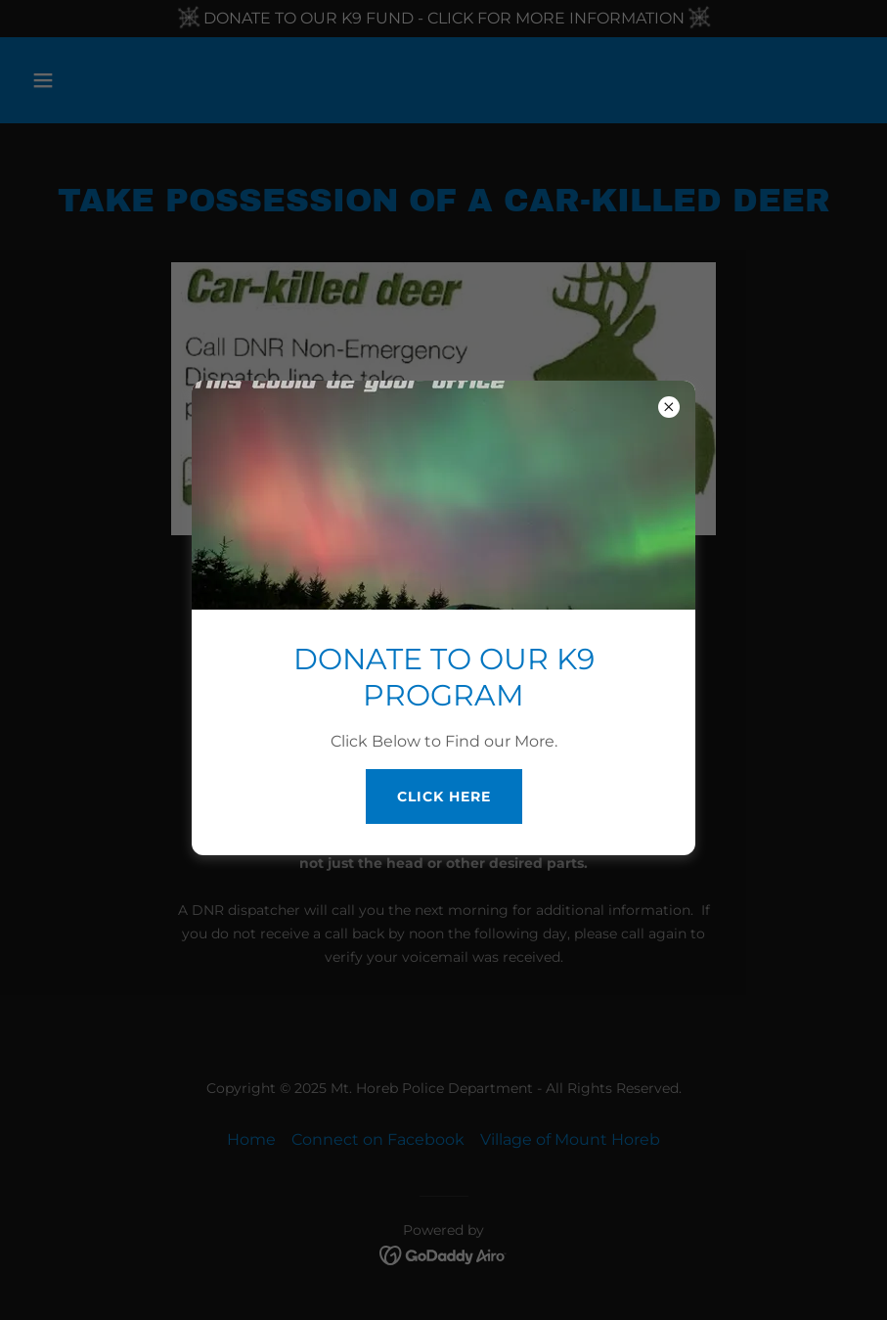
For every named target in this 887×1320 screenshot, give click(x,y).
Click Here (444, 796)
